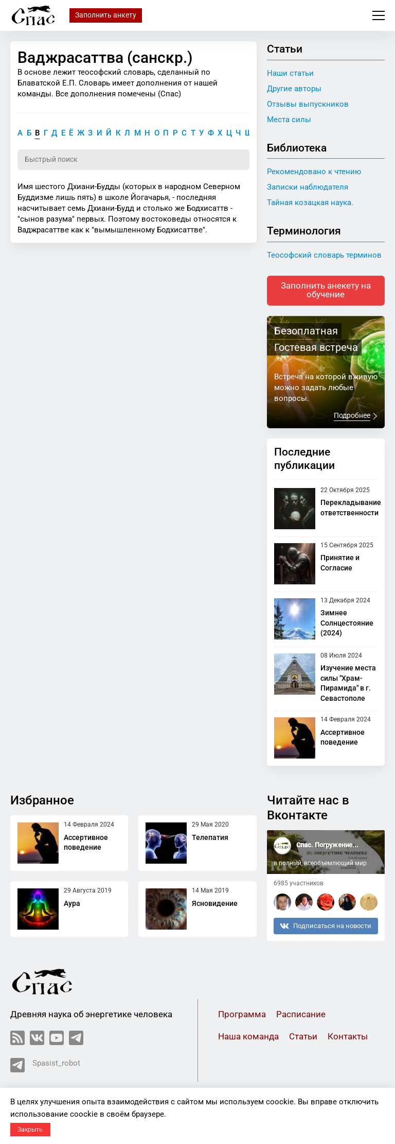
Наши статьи (290, 73)
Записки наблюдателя (307, 187)
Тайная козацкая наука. (310, 202)
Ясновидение (215, 904)
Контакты (348, 1038)
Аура (72, 904)
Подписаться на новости (325, 927)
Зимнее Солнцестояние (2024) (346, 624)
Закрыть (30, 1129)
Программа (242, 1016)
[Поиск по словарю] (133, 160)
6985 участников (299, 884)
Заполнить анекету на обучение (326, 291)
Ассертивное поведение (86, 843)
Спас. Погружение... (327, 846)
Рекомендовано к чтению (314, 171)
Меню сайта (378, 15)
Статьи (303, 1038)
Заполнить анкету (105, 15)
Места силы (289, 119)
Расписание (301, 1016)
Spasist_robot (45, 1066)
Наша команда (248, 1038)
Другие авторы (294, 88)
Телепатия (210, 838)
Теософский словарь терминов (324, 255)
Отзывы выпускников (308, 104)
